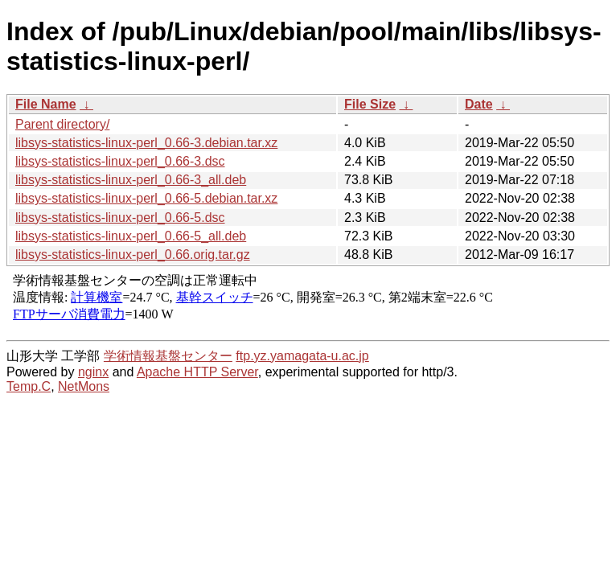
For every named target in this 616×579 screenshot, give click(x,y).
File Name (45, 104)
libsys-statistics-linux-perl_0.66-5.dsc (120, 217)
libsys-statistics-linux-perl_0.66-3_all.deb (130, 180)
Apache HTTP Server (197, 372)
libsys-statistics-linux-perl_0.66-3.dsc (120, 161)
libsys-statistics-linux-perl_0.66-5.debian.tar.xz (146, 198)
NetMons (83, 386)
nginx (93, 372)
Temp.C (28, 386)
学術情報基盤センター (168, 356)
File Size (370, 104)
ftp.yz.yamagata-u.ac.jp (302, 356)
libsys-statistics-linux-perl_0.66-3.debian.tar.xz (146, 143)
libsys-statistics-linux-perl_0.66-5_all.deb (130, 236)
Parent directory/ (62, 124)
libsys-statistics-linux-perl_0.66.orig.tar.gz (132, 254)
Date (479, 104)
